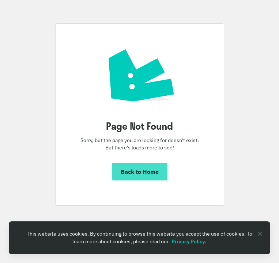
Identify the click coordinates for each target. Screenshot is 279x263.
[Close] (260, 233)
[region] (139, 237)
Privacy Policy (188, 241)
